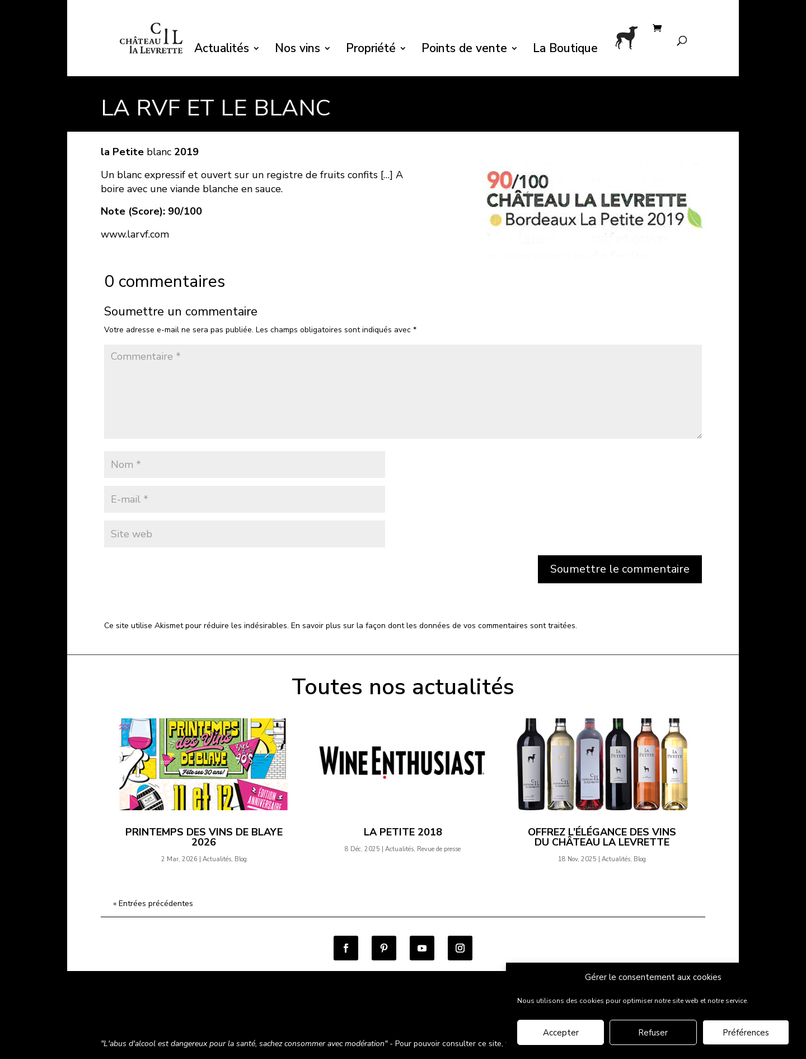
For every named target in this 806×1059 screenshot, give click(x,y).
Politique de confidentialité (276, 1013)
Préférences (746, 1032)
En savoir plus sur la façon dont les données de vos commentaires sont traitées (433, 625)
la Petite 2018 (403, 832)
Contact (432, 1013)
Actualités (221, 50)
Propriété (371, 50)
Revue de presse (439, 849)
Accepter (561, 1032)
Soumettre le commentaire (620, 569)
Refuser (653, 1032)
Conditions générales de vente (156, 1013)
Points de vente (464, 50)
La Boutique (565, 50)
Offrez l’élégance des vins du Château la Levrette (602, 837)
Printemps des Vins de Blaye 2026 (204, 837)
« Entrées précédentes (153, 903)
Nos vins (297, 50)
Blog (241, 859)
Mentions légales (371, 1013)
